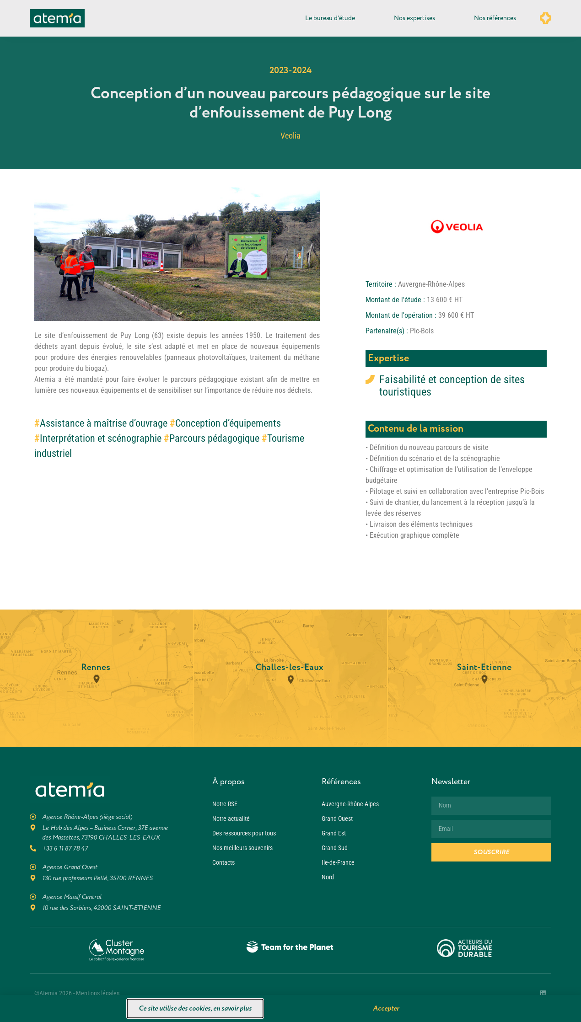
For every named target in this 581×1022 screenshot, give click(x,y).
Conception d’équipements (228, 423)
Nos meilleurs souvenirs (242, 847)
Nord (328, 877)
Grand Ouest (337, 818)
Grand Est (334, 833)
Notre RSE (224, 804)
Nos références (495, 18)
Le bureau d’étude (332, 18)
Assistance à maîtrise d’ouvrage (103, 423)
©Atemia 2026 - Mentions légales (76, 993)
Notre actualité (231, 818)
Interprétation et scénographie (100, 438)
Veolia (290, 135)
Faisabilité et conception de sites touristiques (452, 386)
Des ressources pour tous (244, 833)
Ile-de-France (338, 862)
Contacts (223, 862)
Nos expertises (417, 18)
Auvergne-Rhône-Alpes (350, 804)
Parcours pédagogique (214, 438)
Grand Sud (335, 847)
